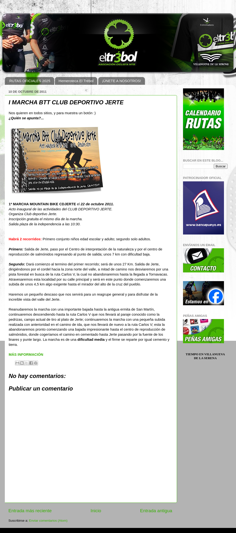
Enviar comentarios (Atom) (48, 520)
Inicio (96, 510)
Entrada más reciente (30, 510)
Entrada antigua (156, 510)
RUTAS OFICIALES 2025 (29, 81)
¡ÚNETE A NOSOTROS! (121, 81)
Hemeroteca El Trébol (76, 81)
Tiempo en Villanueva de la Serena (205, 356)
